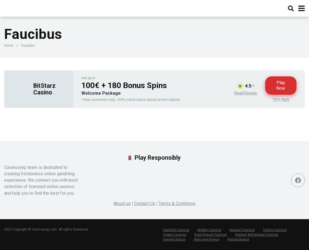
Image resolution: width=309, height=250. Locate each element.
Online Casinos (275, 230)
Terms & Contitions (177, 203)
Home (8, 46)
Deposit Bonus (174, 239)
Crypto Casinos (174, 235)
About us (122, 203)
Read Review (245, 93)
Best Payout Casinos (211, 235)
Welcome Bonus (206, 239)
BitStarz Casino (44, 89)
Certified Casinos (176, 230)
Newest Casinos (242, 230)
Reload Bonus (238, 239)
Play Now (280, 85)
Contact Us (144, 203)
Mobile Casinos (209, 230)
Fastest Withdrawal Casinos (256, 235)
